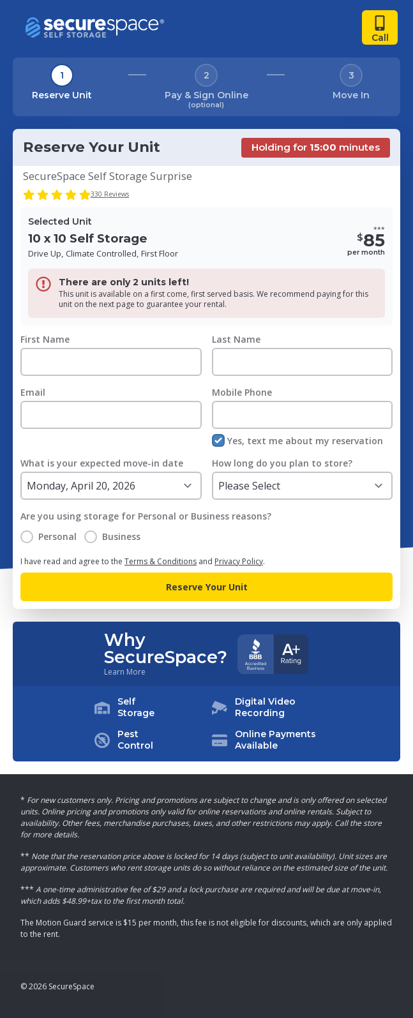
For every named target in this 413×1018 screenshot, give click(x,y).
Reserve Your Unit (207, 587)
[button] (206, 723)
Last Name (236, 339)
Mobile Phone (242, 392)
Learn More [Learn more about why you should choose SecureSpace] (125, 672)
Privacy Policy (238, 561)
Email (32, 392)
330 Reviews (110, 194)
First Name (45, 339)
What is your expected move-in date (101, 463)
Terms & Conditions (160, 561)
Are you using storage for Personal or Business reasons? (145, 516)
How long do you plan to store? (282, 463)
